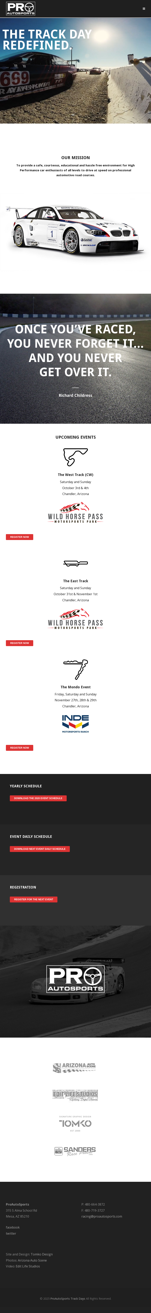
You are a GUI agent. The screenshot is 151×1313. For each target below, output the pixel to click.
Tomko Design (42, 1254)
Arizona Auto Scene (32, 1260)
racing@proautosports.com (101, 1216)
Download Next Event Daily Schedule (39, 849)
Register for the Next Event (33, 899)
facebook (13, 1227)
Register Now (19, 537)
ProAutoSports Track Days (67, 1298)
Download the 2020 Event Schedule (38, 798)
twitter (11, 1233)
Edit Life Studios (28, 1266)
